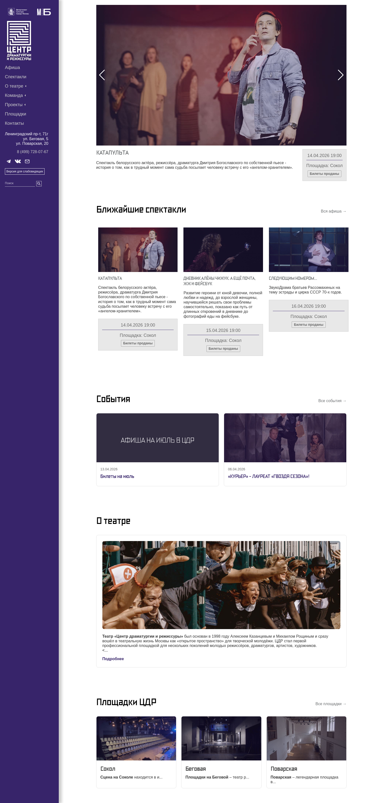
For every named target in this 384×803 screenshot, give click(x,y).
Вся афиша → (334, 211)
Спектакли (15, 76)
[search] (39, 183)
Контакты (14, 123)
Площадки (15, 114)
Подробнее (113, 659)
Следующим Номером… (293, 278)
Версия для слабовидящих (24, 171)
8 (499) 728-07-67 (32, 152)
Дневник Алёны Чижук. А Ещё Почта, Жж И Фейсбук (219, 280)
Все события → (332, 401)
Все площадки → (331, 704)
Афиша (12, 67)
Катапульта (112, 152)
